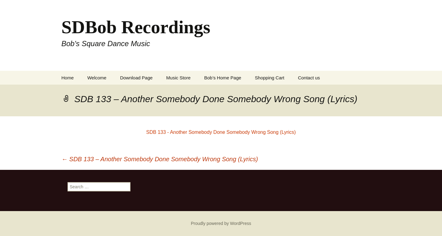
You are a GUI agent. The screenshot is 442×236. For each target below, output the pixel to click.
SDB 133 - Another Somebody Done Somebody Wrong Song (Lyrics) (221, 132)
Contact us (309, 77)
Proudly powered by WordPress (221, 223)
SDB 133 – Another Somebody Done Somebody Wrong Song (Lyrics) (159, 159)
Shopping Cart (269, 77)
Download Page (136, 77)
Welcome (96, 77)
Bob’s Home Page (222, 77)
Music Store (178, 77)
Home (67, 77)
